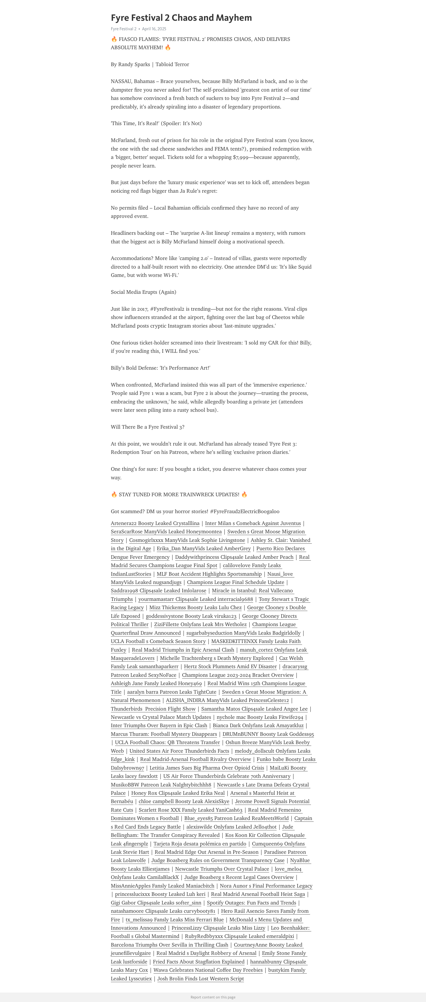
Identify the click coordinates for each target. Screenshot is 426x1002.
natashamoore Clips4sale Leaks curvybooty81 (163, 911)
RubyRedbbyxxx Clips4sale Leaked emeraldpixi (239, 936)
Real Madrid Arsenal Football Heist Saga (258, 894)
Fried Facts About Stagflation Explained (199, 961)
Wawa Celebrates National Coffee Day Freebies (208, 970)
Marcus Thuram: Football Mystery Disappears (164, 734)
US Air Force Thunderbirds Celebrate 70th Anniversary (227, 776)
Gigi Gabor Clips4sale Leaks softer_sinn (156, 902)
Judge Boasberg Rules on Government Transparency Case (218, 860)
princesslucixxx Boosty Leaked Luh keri (160, 894)
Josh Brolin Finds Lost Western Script (200, 978)
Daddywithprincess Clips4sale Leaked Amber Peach (234, 557)
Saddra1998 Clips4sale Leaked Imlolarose (158, 590)
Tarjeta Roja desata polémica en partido (200, 843)
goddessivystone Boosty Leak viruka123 (191, 616)
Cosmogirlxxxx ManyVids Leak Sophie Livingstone (187, 540)
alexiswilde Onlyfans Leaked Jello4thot (231, 827)
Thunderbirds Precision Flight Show (153, 709)
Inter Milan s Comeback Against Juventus (253, 523)
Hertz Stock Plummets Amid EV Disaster (230, 666)
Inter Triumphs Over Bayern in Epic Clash (159, 725)
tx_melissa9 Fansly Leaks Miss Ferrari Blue (175, 919)
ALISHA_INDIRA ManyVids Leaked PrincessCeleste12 (227, 700)
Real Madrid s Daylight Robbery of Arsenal (206, 953)
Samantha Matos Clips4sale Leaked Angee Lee (254, 709)
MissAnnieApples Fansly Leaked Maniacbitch (162, 886)
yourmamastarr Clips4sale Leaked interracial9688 (195, 599)
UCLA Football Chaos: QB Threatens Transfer (167, 742)
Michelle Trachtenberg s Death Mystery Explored (217, 658)
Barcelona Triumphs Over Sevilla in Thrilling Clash (169, 945)
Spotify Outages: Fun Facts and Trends (251, 902)
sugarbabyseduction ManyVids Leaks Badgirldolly (243, 633)
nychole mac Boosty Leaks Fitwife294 (260, 717)
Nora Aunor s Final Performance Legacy (266, 886)
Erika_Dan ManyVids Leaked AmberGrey (204, 548)
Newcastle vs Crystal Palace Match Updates (161, 717)
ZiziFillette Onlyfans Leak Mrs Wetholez (200, 624)
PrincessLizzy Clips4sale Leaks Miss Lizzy (218, 928)
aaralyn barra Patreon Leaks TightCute (171, 692)
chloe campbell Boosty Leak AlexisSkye (184, 801)
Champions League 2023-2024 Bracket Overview (238, 675)
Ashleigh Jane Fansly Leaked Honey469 (156, 683)
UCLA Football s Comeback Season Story (158, 641)
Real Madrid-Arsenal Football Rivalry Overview (195, 759)
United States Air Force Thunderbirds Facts (179, 751)
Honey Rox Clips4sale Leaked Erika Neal (178, 793)
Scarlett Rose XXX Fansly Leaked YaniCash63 (190, 810)
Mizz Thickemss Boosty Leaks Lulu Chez (195, 607)
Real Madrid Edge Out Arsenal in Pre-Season (207, 852)
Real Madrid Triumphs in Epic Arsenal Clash (183, 650)
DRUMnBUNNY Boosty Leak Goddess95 (268, 734)
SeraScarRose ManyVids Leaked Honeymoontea (166, 531)
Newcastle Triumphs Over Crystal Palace (222, 869)
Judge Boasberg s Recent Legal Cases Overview (239, 877)
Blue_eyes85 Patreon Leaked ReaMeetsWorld (236, 818)
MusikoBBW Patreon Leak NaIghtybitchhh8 (161, 784)
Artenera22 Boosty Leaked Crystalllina (155, 523)
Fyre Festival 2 (123, 28)
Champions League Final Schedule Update (235, 582)
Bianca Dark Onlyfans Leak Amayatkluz (258, 725)
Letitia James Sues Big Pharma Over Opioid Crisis (207, 768)
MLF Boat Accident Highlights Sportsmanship (209, 574)
